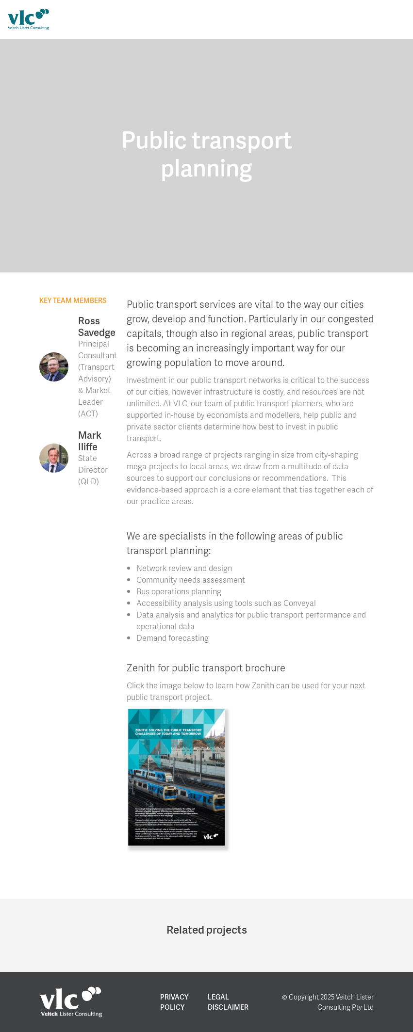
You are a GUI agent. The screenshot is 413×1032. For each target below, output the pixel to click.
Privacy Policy (174, 1002)
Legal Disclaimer (228, 1002)
